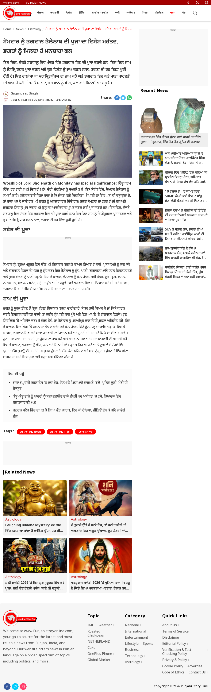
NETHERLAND (99, 642)
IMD (91, 625)
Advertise (194, 666)
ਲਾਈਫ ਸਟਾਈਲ (100, 13)
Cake (91, 648)
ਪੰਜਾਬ (40, 13)
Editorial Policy (174, 644)
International (135, 632)
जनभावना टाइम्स (11, 2)
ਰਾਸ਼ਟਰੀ (54, 13)
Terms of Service (175, 632)
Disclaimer (170, 638)
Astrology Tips (60, 432)
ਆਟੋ (117, 13)
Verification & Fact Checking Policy (176, 652)
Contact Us (197, 672)
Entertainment (136, 638)
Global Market (99, 660)
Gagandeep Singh (24, 94)
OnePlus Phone (100, 654)
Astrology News (30, 432)
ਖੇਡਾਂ (184, 13)
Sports (148, 644)
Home (7, 29)
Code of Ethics (173, 672)
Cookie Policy (172, 666)
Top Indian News (35, 2)
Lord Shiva (85, 432)
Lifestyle (132, 644)
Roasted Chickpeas (96, 634)
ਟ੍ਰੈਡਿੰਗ (81, 13)
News (20, 29)
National (132, 625)
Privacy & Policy (174, 660)
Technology (134, 656)
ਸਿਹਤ (145, 13)
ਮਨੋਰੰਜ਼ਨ (159, 13)
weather (105, 625)
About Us (169, 625)
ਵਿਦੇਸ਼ (68, 13)
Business (132, 650)
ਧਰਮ (172, 13)
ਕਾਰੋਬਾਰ (130, 13)
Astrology (34, 29)
